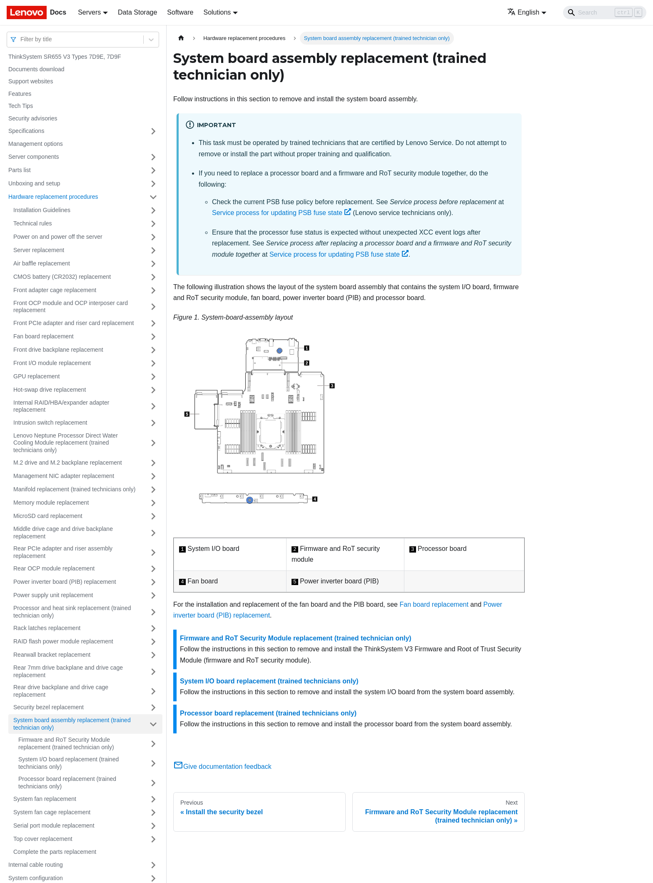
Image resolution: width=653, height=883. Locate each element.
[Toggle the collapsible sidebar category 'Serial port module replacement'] (153, 826)
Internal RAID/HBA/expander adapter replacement (61, 406)
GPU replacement (36, 376)
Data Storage (137, 12)
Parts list (19, 170)
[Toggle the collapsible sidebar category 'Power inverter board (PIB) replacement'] (153, 582)
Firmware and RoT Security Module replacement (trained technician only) (66, 743)
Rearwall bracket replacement (51, 654)
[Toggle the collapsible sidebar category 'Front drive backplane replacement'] (153, 350)
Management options (35, 143)
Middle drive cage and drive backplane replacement (63, 532)
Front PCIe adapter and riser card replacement (73, 323)
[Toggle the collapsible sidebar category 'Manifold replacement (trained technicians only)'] (153, 489)
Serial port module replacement (54, 825)
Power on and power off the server (57, 236)
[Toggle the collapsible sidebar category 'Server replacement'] (153, 250)
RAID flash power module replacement (63, 641)
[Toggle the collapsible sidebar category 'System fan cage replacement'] (153, 812)
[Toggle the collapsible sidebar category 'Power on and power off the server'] (153, 237)
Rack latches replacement (46, 628)
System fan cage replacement (51, 812)
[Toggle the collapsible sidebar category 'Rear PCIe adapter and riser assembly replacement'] (153, 552)
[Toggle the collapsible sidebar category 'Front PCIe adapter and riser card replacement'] (153, 323)
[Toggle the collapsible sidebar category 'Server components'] (153, 157)
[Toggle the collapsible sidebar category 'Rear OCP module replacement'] (153, 568)
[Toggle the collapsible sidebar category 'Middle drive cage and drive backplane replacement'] (153, 533)
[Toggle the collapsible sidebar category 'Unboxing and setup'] (153, 183)
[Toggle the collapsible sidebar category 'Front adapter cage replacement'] (153, 290)
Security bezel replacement (48, 707)
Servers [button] (89, 12)
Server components (33, 156)
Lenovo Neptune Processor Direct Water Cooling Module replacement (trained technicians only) (65, 442)
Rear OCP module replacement (54, 568)
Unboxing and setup (34, 183)
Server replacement (38, 250)
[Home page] (181, 38)
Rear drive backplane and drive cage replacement (60, 691)
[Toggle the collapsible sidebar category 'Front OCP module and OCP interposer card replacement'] (153, 307)
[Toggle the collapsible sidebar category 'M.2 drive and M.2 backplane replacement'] (153, 463)
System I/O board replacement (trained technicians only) (68, 763)
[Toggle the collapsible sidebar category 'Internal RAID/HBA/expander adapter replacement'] (153, 406)
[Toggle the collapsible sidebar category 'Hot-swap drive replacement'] (153, 390)
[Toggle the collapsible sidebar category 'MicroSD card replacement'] (153, 516)
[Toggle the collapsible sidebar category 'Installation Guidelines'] (153, 210)
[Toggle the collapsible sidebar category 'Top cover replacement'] (153, 839)
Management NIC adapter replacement (63, 476)
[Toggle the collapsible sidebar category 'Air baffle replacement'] (153, 263)
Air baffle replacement (41, 263)
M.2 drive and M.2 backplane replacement (67, 462)
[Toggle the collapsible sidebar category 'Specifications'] (153, 131)
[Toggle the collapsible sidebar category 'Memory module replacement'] (153, 503)
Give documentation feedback (222, 766)
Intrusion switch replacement (50, 422)
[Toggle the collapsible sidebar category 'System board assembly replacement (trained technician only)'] (153, 724)
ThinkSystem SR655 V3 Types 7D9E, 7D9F (64, 56)
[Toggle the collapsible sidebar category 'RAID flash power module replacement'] (153, 641)
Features (19, 93)
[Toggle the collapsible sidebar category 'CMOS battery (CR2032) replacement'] (153, 277)
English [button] (523, 12)
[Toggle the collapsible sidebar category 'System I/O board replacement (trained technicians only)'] (153, 763)
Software (180, 12)
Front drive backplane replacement (58, 349)
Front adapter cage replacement (54, 290)
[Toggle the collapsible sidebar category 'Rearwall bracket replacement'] (153, 655)
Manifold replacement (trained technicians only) (74, 489)
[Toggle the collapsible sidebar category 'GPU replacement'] (153, 376)
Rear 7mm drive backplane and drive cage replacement (68, 671)
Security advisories (32, 118)
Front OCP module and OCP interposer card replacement (70, 307)
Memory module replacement (51, 502)
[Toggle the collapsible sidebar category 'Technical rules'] (153, 223)
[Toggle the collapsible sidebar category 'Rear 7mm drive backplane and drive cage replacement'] (153, 671)
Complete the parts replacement (54, 851)
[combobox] (21, 39)
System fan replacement (44, 798)
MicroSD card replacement (47, 516)
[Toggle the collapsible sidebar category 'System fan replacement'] (153, 799)
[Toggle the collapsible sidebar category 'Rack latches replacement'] (153, 628)
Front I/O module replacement (52, 363)
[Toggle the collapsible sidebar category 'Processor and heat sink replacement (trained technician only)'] (153, 612)
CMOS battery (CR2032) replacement (62, 276)
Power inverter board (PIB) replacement (64, 581)
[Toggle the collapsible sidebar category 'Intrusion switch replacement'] (153, 423)
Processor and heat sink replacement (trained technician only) (72, 612)
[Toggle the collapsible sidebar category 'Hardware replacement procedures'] (153, 197)
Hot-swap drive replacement (49, 389)
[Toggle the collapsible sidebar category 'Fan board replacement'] (153, 336)
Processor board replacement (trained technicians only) (67, 782)
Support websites (30, 81)
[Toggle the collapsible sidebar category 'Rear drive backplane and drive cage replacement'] (153, 691)
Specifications (26, 131)
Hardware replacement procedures (53, 196)
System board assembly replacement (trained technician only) (72, 724)
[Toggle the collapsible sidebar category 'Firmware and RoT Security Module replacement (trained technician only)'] (153, 743)
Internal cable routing (35, 864)
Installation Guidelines (41, 210)
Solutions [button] (217, 12)
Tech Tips (20, 106)
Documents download (36, 69)
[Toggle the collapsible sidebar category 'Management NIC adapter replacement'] (153, 476)
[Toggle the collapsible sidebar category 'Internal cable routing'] (153, 865)
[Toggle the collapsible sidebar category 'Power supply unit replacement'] (153, 595)
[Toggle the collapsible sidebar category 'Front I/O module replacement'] (153, 363)
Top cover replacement (42, 838)
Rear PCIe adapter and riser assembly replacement (62, 552)
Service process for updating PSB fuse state (281, 212)
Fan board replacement (43, 336)
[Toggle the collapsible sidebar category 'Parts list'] (153, 170)
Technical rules (32, 223)
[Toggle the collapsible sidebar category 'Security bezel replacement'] (153, 707)
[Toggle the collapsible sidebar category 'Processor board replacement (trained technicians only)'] (153, 783)
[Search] (604, 12)
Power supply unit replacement (53, 595)
